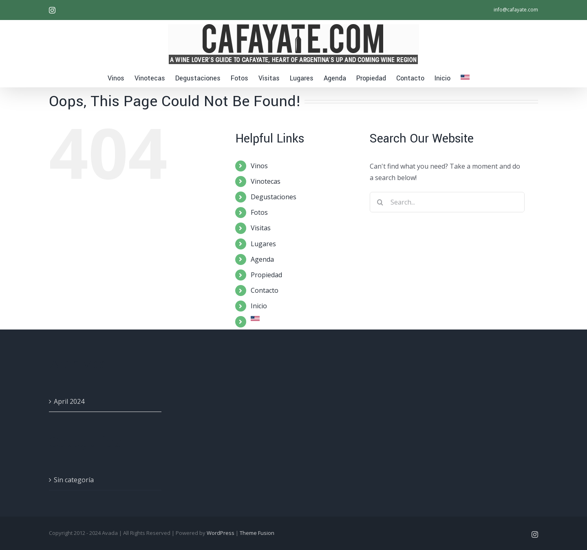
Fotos (259, 212)
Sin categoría (74, 479)
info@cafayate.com (516, 9)
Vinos (259, 165)
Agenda (262, 259)
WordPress (220, 533)
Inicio (259, 305)
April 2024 (69, 401)
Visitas (261, 227)
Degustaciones (273, 196)
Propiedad (266, 274)
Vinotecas (265, 181)
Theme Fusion (257, 533)
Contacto (264, 290)
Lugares (263, 243)
